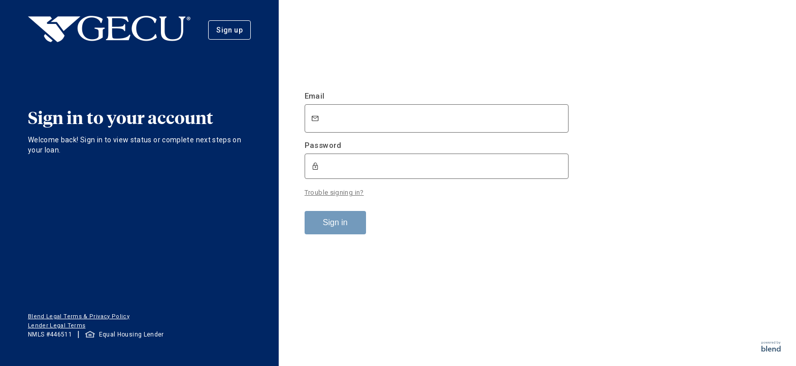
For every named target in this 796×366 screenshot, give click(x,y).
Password (323, 145)
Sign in (335, 222)
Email (315, 96)
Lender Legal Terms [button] (56, 325)
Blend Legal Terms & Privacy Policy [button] (78, 316)
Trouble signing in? (334, 192)
